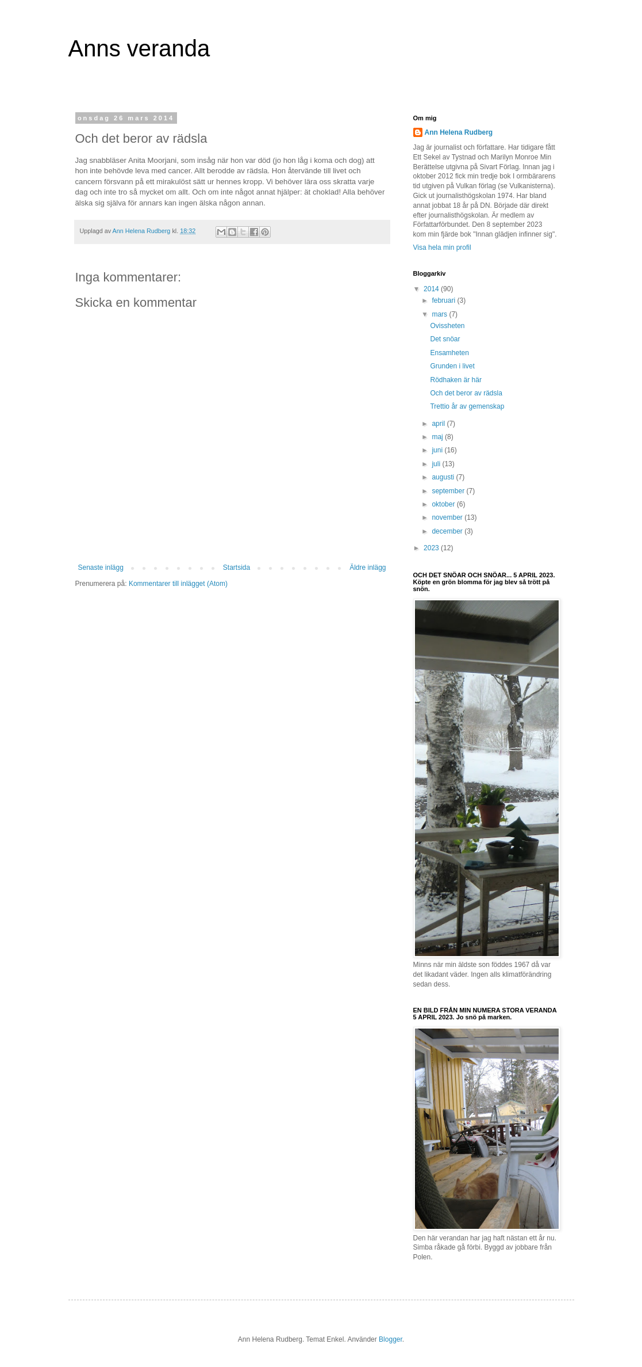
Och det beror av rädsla (466, 393)
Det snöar (445, 339)
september (449, 491)
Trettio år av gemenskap (467, 406)
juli (437, 464)
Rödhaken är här (455, 380)
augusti (444, 477)
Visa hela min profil (442, 247)
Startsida (236, 567)
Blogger (390, 1339)
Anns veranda (139, 48)
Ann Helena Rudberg (459, 132)
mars (440, 314)
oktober (444, 504)
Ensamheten (449, 353)
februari (444, 300)
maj (438, 437)
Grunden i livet (452, 366)
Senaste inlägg (101, 567)
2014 (432, 289)
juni (438, 450)
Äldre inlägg (367, 567)
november (448, 517)
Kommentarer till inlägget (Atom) (178, 584)
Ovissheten (447, 326)
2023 (432, 548)
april (439, 424)
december (448, 531)
